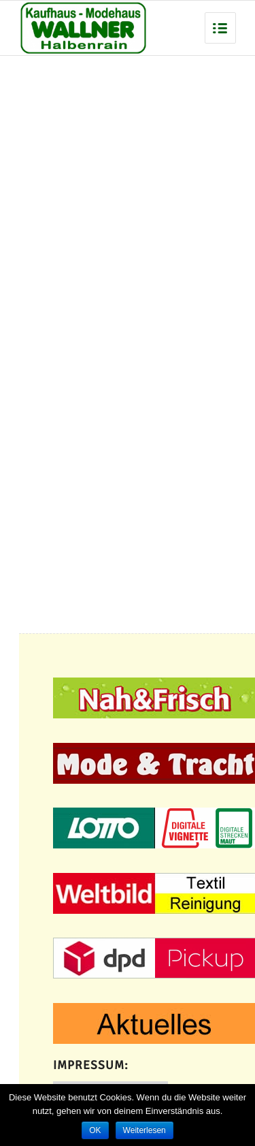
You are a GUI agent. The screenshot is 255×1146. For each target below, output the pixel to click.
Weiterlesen (144, 1130)
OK (95, 1130)
